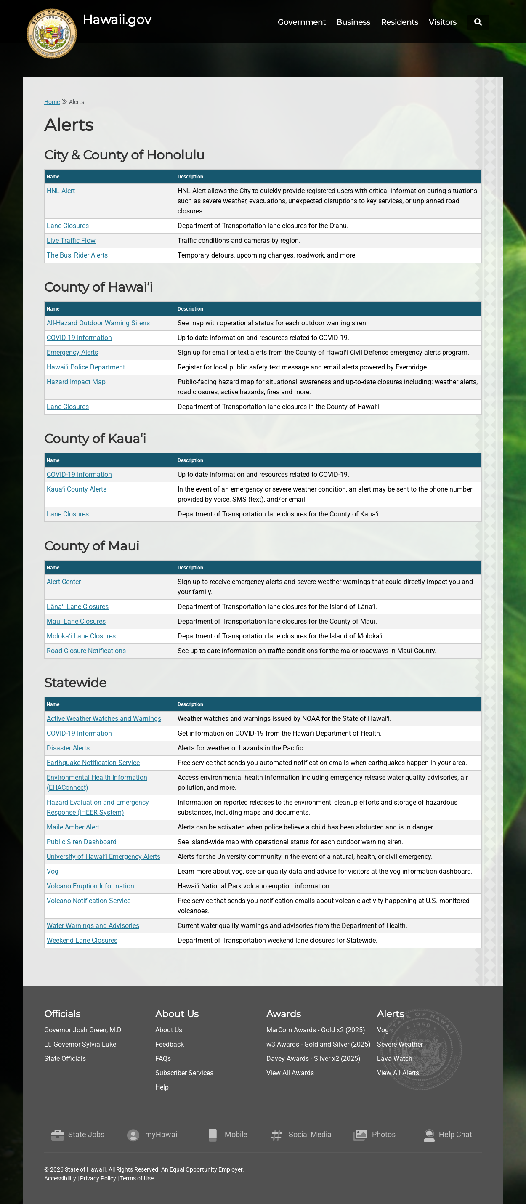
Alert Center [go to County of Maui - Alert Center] (64, 582)
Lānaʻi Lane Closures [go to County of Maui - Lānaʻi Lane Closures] (78, 607)
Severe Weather (400, 1044)
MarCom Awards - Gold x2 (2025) (315, 1030)
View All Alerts (398, 1073)
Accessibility (60, 1178)
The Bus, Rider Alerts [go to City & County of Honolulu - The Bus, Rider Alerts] (77, 255)
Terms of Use (137, 1178)
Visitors (443, 22)
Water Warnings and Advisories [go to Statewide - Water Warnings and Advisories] (93, 926)
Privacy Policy (98, 1178)
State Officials (65, 1059)
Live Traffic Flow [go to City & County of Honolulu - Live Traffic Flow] (71, 241)
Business (353, 22)
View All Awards (290, 1073)
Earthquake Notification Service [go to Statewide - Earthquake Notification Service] (93, 763)
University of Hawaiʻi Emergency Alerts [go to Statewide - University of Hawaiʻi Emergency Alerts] (103, 857)
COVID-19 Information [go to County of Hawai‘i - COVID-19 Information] (79, 338)
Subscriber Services (184, 1073)
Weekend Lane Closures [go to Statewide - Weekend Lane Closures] (82, 940)
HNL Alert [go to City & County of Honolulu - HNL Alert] (61, 191)
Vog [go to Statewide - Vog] (52, 871)
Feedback (169, 1044)
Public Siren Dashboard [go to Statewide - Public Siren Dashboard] (82, 842)
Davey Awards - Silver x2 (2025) (313, 1059)
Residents (399, 22)
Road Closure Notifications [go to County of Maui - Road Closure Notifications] (86, 651)
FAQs (163, 1059)
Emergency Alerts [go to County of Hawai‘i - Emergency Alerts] (72, 352)
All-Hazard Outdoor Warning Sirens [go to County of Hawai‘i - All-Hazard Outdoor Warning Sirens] (98, 323)
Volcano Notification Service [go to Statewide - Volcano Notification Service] (88, 901)
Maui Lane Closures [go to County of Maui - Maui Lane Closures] (76, 621)
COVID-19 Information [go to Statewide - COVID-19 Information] (79, 733)
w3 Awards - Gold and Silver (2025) (318, 1044)
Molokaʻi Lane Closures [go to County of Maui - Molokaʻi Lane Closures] (81, 636)
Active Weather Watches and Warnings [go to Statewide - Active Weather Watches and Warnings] (104, 719)
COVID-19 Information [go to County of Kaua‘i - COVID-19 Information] (79, 474)
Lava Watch (394, 1059)
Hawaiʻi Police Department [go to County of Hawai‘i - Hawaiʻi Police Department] (86, 367)
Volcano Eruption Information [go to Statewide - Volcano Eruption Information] (90, 886)
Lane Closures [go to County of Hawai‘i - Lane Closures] (68, 407)
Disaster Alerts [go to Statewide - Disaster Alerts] (68, 748)
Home (52, 101)
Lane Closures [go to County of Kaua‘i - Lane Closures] (68, 514)
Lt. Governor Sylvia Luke (80, 1044)
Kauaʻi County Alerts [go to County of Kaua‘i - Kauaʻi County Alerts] (76, 489)
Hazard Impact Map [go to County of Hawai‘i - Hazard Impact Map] (76, 382)
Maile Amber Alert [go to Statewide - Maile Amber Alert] (73, 827)
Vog (383, 1030)
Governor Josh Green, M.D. (83, 1030)
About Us (168, 1030)
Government (302, 22)
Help (162, 1087)
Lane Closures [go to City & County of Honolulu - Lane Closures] (68, 226)
